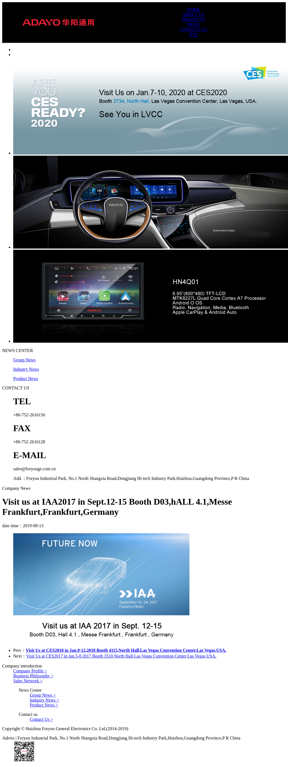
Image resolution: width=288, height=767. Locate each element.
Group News (24, 360)
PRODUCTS (193, 19)
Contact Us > (41, 719)
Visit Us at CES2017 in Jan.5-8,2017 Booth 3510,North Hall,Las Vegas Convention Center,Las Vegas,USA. (121, 656)
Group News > (43, 695)
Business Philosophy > (33, 675)
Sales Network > (28, 680)
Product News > (44, 705)
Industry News (26, 369)
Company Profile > (30, 671)
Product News (25, 378)
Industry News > (44, 700)
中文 (193, 34)
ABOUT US (193, 14)
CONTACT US (193, 29)
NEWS (193, 24)
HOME (193, 9)
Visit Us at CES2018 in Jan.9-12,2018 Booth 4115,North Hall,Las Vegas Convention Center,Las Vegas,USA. (126, 650)
